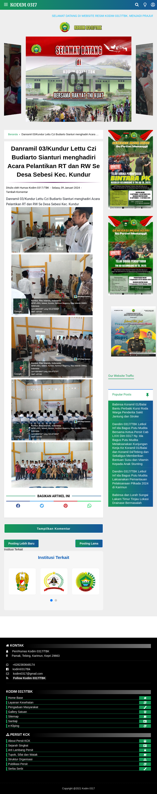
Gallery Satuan (17, 711)
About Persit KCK (19, 740)
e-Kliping (13, 725)
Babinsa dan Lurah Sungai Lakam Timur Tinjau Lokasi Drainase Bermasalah (130, 498)
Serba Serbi (15, 768)
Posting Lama (89, 543)
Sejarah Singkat (18, 745)
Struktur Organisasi (20, 759)
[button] (51, 600)
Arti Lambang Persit (20, 750)
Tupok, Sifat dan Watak (22, 754)
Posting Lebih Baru (21, 543)
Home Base (15, 697)
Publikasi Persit (18, 764)
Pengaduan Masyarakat (23, 707)
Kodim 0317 (23, 5)
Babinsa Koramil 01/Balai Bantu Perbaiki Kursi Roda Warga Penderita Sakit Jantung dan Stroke (130, 410)
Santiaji (12, 721)
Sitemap (13, 716)
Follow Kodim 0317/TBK (29, 678)
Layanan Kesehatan (21, 702)
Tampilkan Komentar (53, 528)
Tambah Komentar (17, 191)
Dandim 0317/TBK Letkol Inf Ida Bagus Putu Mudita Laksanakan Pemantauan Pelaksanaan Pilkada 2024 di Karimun (130, 479)
